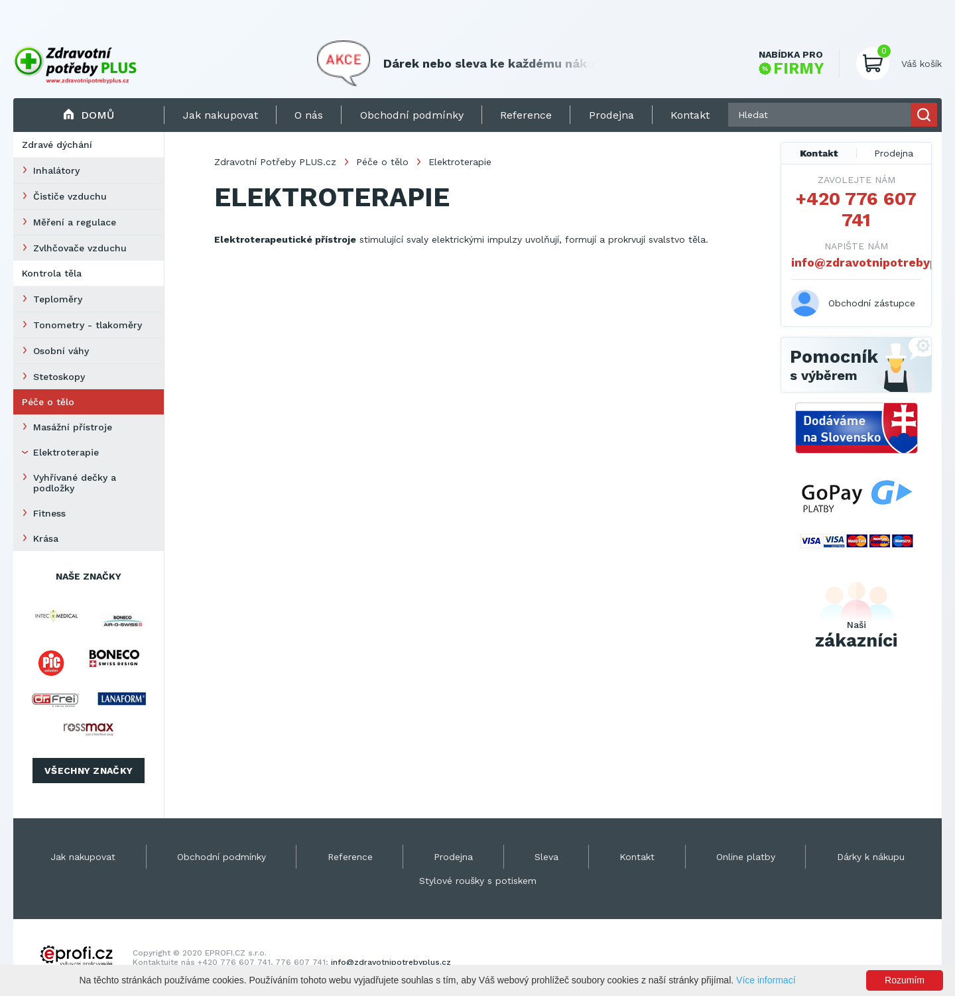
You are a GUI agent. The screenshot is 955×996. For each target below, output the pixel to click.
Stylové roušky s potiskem (478, 880)
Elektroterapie (66, 452)
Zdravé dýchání (57, 144)
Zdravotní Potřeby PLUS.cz (275, 161)
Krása (45, 538)
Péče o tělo (48, 402)
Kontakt (819, 153)
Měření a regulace (74, 222)
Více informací (765, 980)
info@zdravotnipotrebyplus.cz (856, 262)
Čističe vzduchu (70, 196)
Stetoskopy (59, 376)
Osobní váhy (61, 350)
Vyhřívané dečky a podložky (74, 482)
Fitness (49, 513)
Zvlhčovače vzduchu (80, 248)
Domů (88, 115)
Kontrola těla (52, 273)
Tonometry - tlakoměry (87, 325)
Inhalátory (56, 170)
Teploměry (57, 299)
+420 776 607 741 (856, 209)
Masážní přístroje (72, 427)
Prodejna (893, 153)
